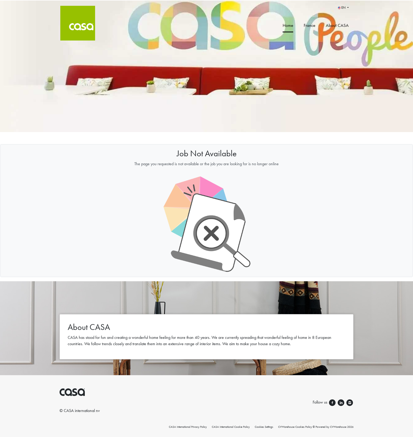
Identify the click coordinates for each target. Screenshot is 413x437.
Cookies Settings (264, 427)
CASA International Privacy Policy (188, 427)
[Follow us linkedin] (341, 402)
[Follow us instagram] (349, 402)
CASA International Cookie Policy (231, 427)
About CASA (337, 25)
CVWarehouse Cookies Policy (295, 427)
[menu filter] (206, 0)
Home (288, 25)
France (309, 25)
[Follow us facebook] (332, 402)
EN (342, 7)
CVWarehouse (338, 427)
